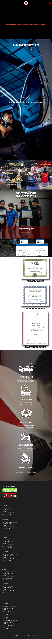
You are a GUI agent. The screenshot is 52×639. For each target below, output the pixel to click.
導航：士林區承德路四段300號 (9, 508)
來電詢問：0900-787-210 (7, 587)
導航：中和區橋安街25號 (7, 540)
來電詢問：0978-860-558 (7, 622)
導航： (3, 606)
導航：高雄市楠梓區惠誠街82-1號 (9, 620)
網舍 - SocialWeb (36, 635)
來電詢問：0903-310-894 (7, 541)
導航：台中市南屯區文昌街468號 (9, 586)
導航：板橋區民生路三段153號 (9, 572)
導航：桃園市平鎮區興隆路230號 (9, 522)
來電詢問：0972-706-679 (7, 523)
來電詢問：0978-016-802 (7, 509)
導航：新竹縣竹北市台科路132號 (9, 554)
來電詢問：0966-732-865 (7, 573)
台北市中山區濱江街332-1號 (11, 606)
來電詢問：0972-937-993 (7, 555)
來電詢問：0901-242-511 (7, 608)
